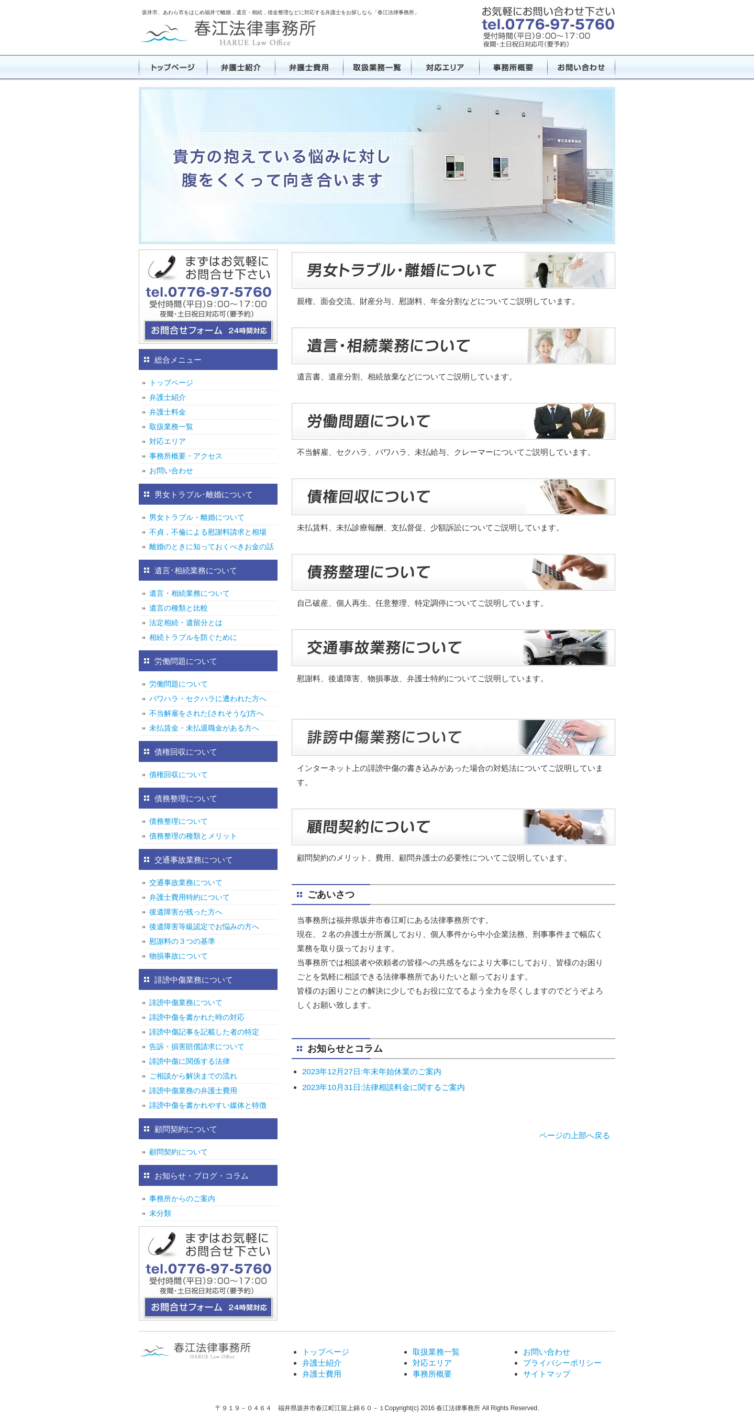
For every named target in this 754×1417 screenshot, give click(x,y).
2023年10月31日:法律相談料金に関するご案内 (383, 1087)
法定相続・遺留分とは (186, 622)
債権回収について (178, 774)
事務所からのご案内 (182, 1198)
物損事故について (178, 956)
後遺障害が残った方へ (186, 912)
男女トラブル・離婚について (197, 517)
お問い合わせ (581, 67)
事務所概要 (513, 67)
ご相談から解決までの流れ (193, 1076)
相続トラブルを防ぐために (193, 637)
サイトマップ (546, 1373)
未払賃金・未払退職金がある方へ (204, 728)
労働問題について (178, 684)
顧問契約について (178, 1152)
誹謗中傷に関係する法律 (189, 1061)
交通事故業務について (186, 882)
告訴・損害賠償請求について (197, 1046)
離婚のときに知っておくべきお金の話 (211, 546)
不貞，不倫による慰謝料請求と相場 (208, 532)
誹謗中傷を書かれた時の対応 (197, 1017)
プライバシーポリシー (562, 1362)
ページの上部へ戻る (574, 1135)
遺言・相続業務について (189, 593)
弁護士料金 (167, 412)
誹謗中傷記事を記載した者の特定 (204, 1032)
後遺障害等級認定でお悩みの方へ (204, 926)
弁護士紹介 (241, 67)
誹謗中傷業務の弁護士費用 (193, 1090)
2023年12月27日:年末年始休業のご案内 (371, 1071)
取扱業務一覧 (377, 67)
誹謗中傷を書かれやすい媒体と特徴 (208, 1105)
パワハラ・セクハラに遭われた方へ (208, 698)
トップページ (173, 67)
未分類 (160, 1213)
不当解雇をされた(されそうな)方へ (206, 713)
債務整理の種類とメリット (193, 836)
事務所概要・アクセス (186, 456)
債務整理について (178, 821)
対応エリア (445, 67)
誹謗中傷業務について (186, 1002)
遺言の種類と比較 (178, 608)
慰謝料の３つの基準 (182, 941)
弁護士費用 (309, 67)
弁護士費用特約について (189, 897)
